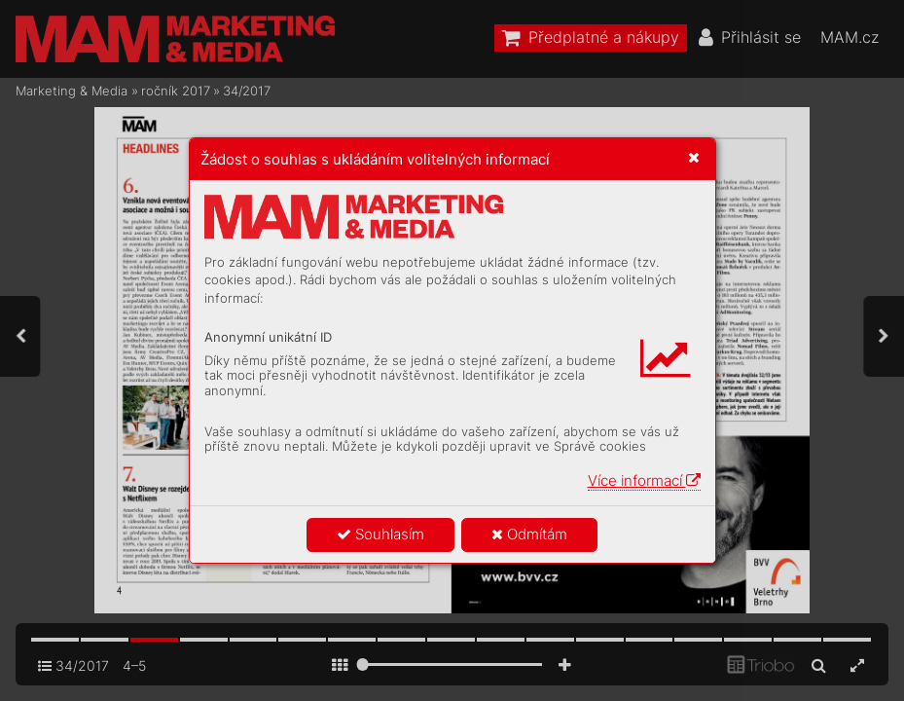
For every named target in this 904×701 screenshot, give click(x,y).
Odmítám (529, 534)
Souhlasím (380, 534)
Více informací (644, 480)
